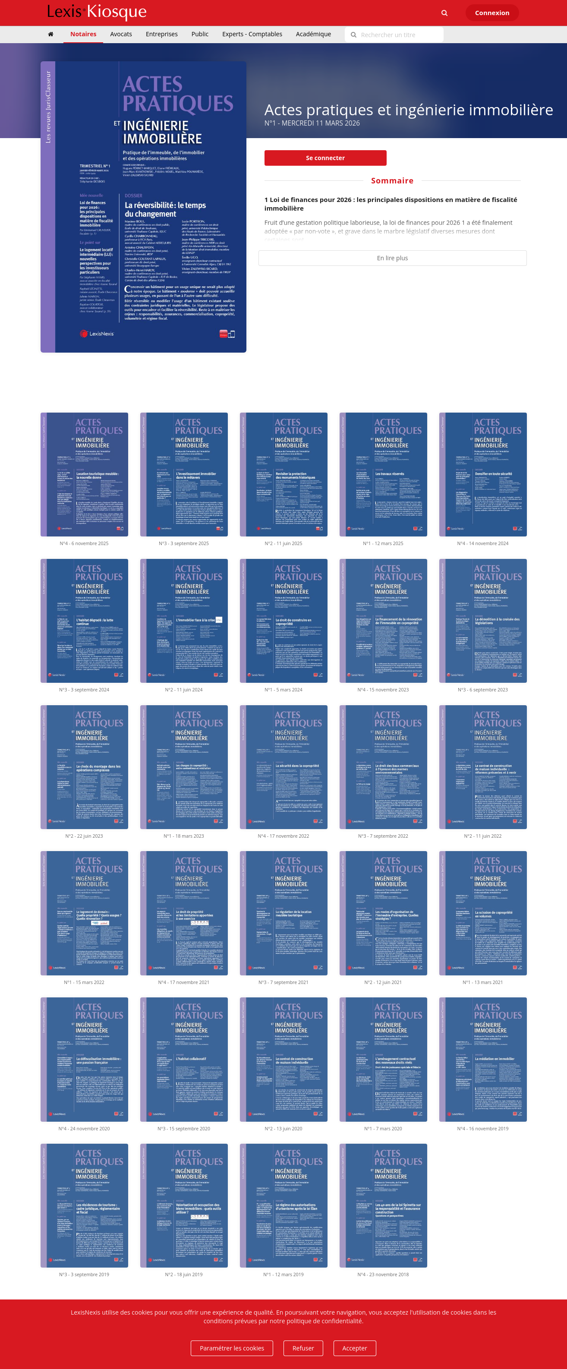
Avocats (121, 34)
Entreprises (162, 34)
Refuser (303, 1348)
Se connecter (325, 158)
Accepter (355, 1348)
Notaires (83, 34)
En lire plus (392, 258)
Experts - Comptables (252, 34)
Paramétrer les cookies (232, 1348)
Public (200, 34)
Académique (313, 34)
